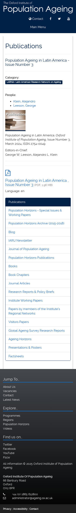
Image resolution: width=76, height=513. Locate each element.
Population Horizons (16, 424)
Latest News (11, 399)
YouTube (8, 453)
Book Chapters (19, 275)
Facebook (9, 448)
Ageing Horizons (20, 339)
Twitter (7, 444)
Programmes (11, 415)
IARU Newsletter (20, 240)
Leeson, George (24, 105)
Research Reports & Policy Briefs (31, 292)
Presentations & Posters (25, 347)
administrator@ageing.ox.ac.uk (32, 498)
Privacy (7, 509)
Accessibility (20, 509)
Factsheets (16, 356)
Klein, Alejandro (24, 101)
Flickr (6, 457)
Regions (8, 420)
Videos (7, 428)
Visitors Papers (19, 322)
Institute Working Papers (26, 300)
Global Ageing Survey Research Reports (37, 330)
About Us (9, 386)
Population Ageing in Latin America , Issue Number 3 (37, 182)
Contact (36, 19)
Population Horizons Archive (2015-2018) (36, 223)
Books (13, 266)
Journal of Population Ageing (29, 249)
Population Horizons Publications (31, 258)
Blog (12, 232)
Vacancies (10, 391)
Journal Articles (19, 283)
